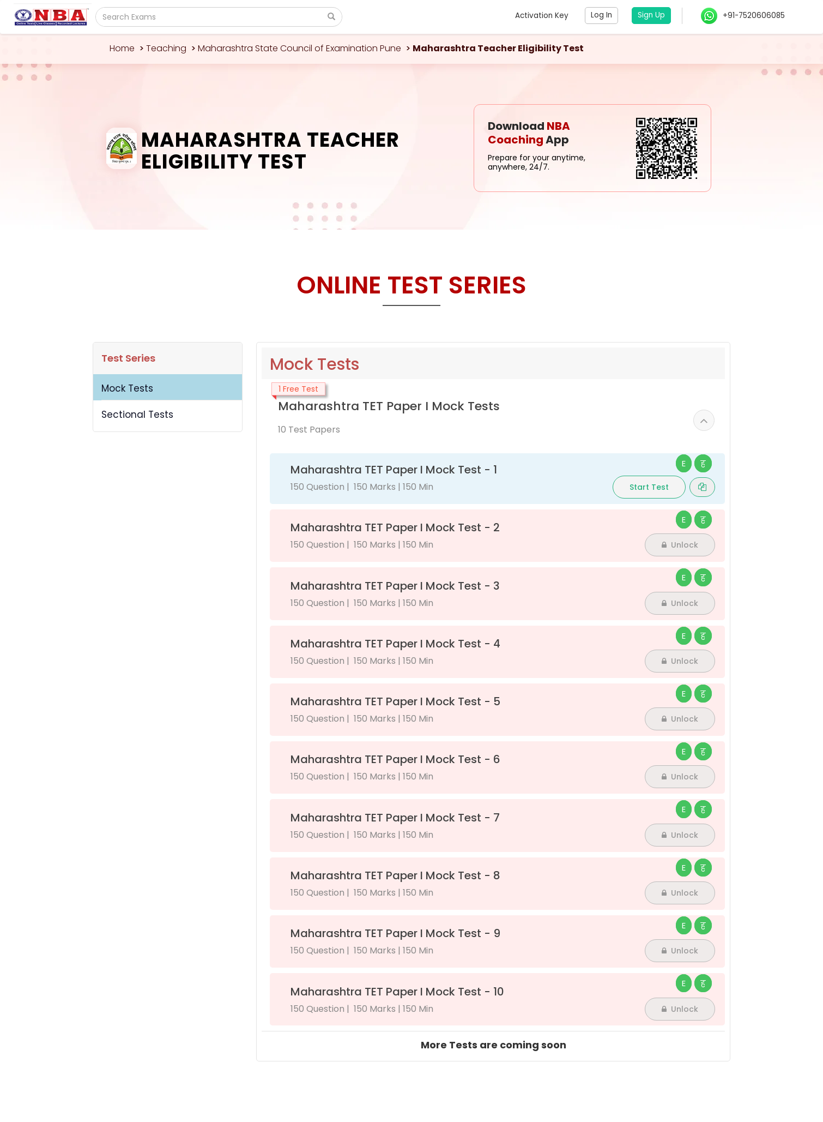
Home (122, 48)
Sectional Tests (137, 414)
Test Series (128, 358)
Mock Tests (127, 388)
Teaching (166, 48)
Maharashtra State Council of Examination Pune (299, 48)
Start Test (649, 487)
